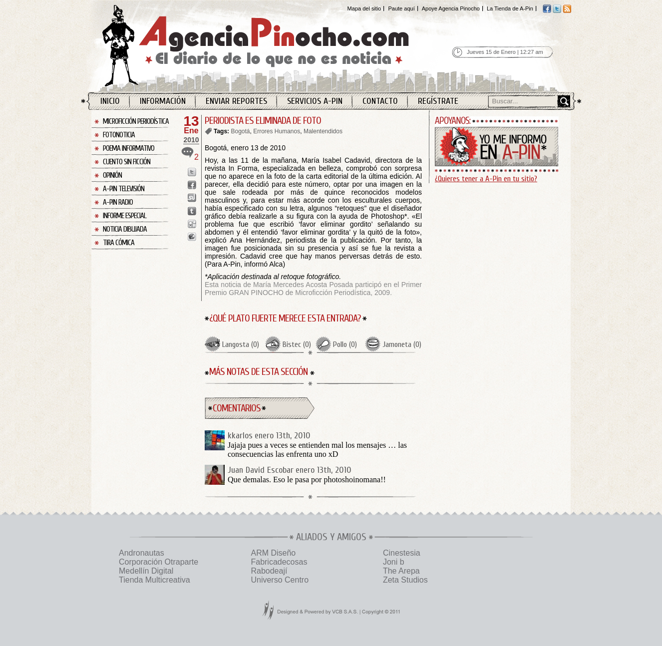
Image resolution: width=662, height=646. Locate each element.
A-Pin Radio (118, 202)
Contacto (380, 101)
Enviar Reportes (236, 101)
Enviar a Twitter (192, 172)
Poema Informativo (128, 148)
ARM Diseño (273, 553)
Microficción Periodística (136, 121)
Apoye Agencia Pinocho (451, 8)
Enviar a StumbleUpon (192, 198)
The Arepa (401, 571)
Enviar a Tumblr (192, 211)
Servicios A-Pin (314, 101)
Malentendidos (323, 131)
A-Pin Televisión (123, 189)
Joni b (393, 562)
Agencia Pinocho (277, 45)
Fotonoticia (119, 135)
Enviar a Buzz (192, 237)
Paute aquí (401, 8)
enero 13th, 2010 (283, 435)
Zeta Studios (405, 580)
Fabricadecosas (279, 562)
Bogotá (240, 131)
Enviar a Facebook (192, 185)
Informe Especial (124, 216)
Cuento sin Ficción (126, 162)
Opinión (112, 175)
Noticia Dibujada (125, 229)
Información (163, 101)
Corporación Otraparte (158, 562)
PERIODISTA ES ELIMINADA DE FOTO (263, 120)
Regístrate (438, 101)
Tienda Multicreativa (154, 580)
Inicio (110, 101)
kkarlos (240, 435)
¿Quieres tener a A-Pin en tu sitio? (486, 178)
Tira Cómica (118, 243)
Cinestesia (401, 553)
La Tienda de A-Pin (510, 8)
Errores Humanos (276, 131)
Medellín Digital (146, 571)
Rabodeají (269, 571)
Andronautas (141, 553)
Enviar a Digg (192, 224)
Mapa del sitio (364, 8)
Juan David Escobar (261, 470)
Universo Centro (280, 580)
